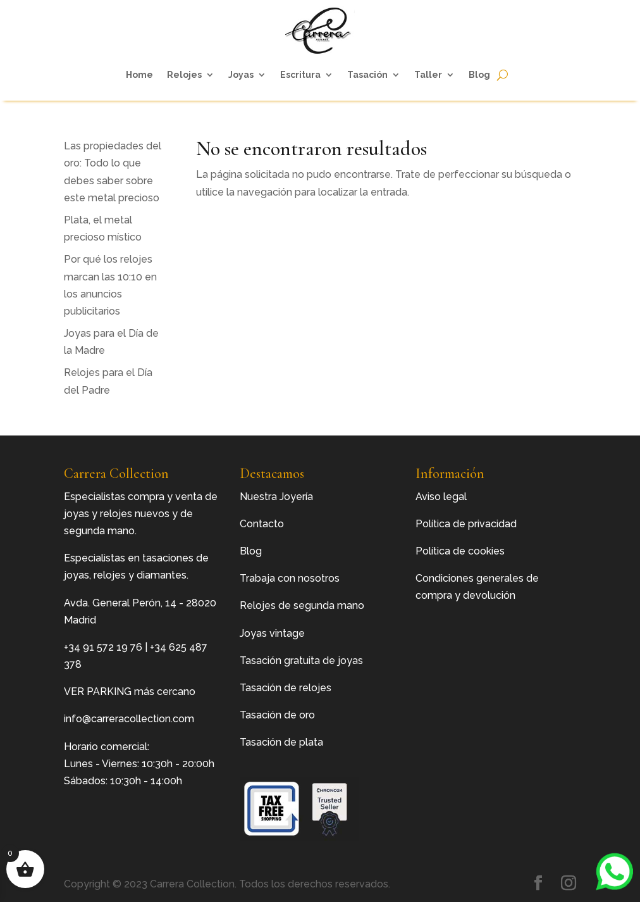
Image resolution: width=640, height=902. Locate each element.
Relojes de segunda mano (302, 605)
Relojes (184, 75)
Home (139, 75)
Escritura (300, 75)
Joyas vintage (272, 633)
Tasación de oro (277, 715)
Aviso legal (441, 497)
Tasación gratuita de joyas (301, 661)
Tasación (367, 75)
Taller (428, 75)
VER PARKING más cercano (129, 692)
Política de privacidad (466, 524)
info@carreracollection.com (129, 719)
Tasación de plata (281, 742)
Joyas (241, 75)
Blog (479, 75)
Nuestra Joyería (276, 497)
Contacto (262, 524)
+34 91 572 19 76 (103, 647)
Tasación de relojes (285, 688)
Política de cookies (460, 551)
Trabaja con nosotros (290, 578)
